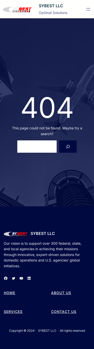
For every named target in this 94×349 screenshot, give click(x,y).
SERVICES (13, 311)
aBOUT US (61, 293)
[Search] (68, 146)
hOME (9, 293)
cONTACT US (63, 311)
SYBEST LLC (51, 5)
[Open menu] (88, 9)
